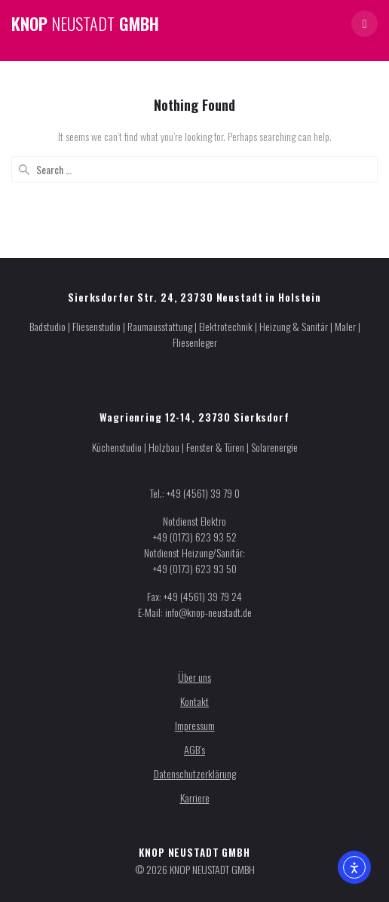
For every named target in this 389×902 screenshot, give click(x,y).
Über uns (194, 677)
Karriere (195, 797)
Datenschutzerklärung (195, 773)
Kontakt (194, 701)
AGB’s (194, 749)
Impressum (195, 725)
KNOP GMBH (85, 23)
